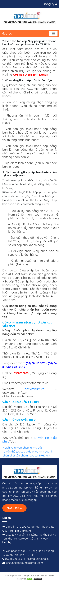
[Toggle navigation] (53, 33)
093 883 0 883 (13, 559)
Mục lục (6, 33)
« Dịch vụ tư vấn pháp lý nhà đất (22, 447)
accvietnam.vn (34, 389)
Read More (14, 508)
